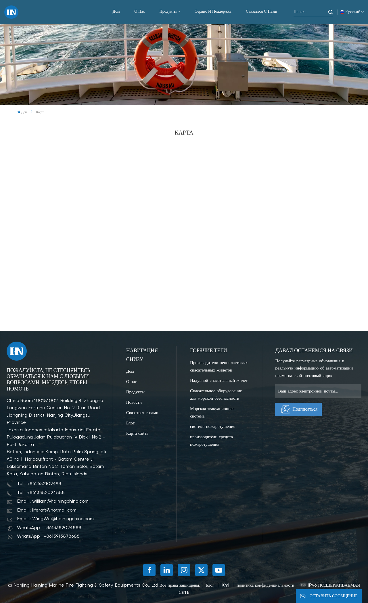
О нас (139, 12)
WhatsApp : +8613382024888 (49, 528)
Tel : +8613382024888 (41, 493)
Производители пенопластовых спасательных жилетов (219, 366)
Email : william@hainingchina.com (53, 501)
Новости (134, 403)
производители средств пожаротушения (211, 441)
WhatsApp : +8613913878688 (48, 537)
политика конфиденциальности (265, 585)
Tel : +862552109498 (39, 484)
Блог (130, 423)
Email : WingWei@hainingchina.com (55, 519)
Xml (225, 585)
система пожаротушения (212, 427)
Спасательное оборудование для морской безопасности (216, 395)
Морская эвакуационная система (212, 412)
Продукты (168, 12)
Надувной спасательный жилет (219, 381)
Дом (116, 12)
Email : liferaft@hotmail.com (46, 510)
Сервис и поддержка (213, 12)
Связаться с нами (261, 12)
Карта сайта (137, 434)
